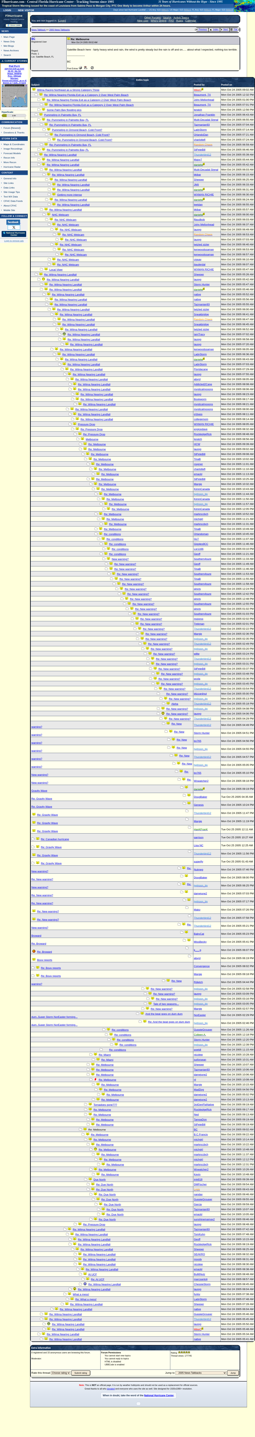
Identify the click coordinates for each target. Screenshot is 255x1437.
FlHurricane (14, 15)
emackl (198, 474)
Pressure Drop (86, 424)
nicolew (198, 1054)
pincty (197, 588)
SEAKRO (199, 1254)
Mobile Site (9, 210)
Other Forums (152, 17)
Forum (7, 128)
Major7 (198, 159)
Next (224, 29)
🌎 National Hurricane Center (14, 234)
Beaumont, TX (202, 94)
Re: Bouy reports (51, 967)
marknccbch (201, 513)
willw (196, 653)
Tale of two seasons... (166, 1003)
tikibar (197, 174)
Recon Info (9, 157)
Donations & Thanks (14, 132)
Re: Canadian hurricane (55, 839)
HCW (197, 444)
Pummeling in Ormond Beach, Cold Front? (77, 129)
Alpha (174, 703)
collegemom (201, 419)
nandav (198, 1194)
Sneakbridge (201, 314)
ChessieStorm (202, 1284)
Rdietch (198, 982)
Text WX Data (11, 196)
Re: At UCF (97, 1279)
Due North (100, 1179)
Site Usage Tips (12, 192)
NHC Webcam (60, 214)
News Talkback (38, 30)
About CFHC (10, 205)
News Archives (11, 50)
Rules (179, 20)
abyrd (197, 379)
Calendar (190, 20)
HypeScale (7, 112)
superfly (198, 861)
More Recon (10, 162)
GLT (196, 538)
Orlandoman (201, 533)
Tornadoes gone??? (105, 1104)
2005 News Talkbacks (59, 30)
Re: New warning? (125, 564)
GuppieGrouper (203, 1029)
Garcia (198, 1204)
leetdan (198, 204)
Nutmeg (198, 869)
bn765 (197, 740)
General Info (10, 178)
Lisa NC (198, 845)
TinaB (197, 459)
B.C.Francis (201, 1134)
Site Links (9, 183)
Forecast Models (12, 153)
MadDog (199, 1089)
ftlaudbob (199, 219)
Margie (198, 484)
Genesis (199, 804)
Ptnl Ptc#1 (14, 66)
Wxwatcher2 (201, 780)
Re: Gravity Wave (41, 798)
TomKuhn (199, 1234)
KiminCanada (202, 489)
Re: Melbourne (97, 444)
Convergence (202, 966)
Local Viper (56, 269)
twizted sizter (201, 244)
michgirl (198, 518)
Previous (201, 29)
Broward (36, 935)
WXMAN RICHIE (204, 194)
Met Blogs (9, 46)
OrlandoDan (201, 134)
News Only (9, 41)
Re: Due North (104, 1184)
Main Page (9, 37)
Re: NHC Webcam (65, 219)
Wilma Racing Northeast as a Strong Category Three (68, 89)
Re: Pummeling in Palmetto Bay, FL (68, 119)
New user (142, 20)
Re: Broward (38, 943)
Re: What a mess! (86, 1299)
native (197, 294)
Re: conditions (112, 534)
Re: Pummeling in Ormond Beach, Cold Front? (82, 134)
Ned (196, 1114)
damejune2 (200, 893)
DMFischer (200, 1184)
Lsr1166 (198, 548)
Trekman (199, 623)
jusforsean (200, 1059)
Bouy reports (44, 959)
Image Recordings (13, 148)
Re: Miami (105, 1054)
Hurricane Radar (12, 167)
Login (7, 10)
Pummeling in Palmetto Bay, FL (62, 114)
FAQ (171, 20)
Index (214, 29)
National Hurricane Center (158, 1395)
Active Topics (181, 17)
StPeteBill (199, 149)
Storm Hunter (202, 284)
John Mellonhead (204, 99)
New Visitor (26, 10)
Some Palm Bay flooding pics (64, 109)
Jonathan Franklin (204, 114)
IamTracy (199, 334)
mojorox (198, 618)
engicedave (200, 429)
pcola (197, 678)
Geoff (197, 553)
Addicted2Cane (203, 384)
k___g (197, 949)
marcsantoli (200, 1279)
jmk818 (198, 1179)
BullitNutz (199, 1274)
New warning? (120, 559)
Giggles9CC (201, 543)
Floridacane (201, 369)
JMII (196, 184)
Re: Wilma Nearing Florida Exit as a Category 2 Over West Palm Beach (86, 94)
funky (197, 1294)
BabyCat (199, 933)
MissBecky (200, 941)
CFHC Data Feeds (13, 201)
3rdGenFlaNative (204, 1104)
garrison (198, 837)
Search (7, 55)
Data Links (9, 187)
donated (111, 1388)
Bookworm (200, 399)
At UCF (92, 1274)
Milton (165, 10)
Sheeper (199, 179)
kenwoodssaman (204, 249)
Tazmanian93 (202, 124)
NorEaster (200, 1015)
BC (33, 38)
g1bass (198, 414)
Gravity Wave (39, 790)
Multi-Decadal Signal (206, 119)
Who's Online (158, 20)
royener (198, 464)
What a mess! (81, 1294)
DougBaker (200, 796)
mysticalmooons (203, 389)
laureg (197, 229)
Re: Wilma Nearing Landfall (60, 154)
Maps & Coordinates (14, 144)
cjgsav (197, 259)
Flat (234, 29)
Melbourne (92, 439)
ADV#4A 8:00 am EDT (14, 69)
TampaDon (200, 1119)
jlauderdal (199, 264)
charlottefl (199, 139)
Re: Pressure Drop (92, 429)
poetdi (197, 1049)
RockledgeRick (203, 434)
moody (198, 1259)
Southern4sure (202, 558)
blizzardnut (200, 693)
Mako (197, 909)
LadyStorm (200, 129)
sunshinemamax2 (204, 1219)
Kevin (197, 1174)
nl (195, 1079)
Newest (16, 128)
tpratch (198, 109)
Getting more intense (69, 194)
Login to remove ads (14, 241)
